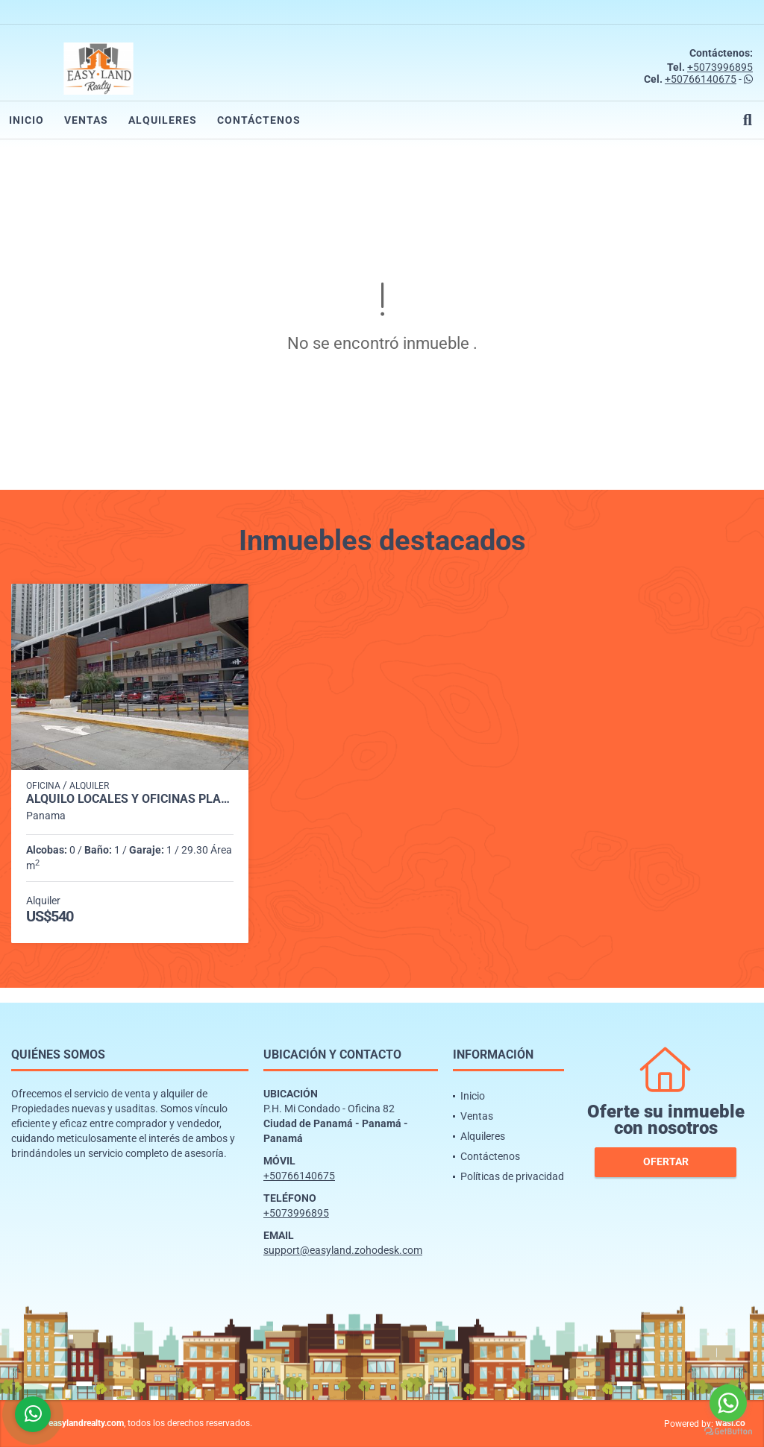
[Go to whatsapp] (728, 1403)
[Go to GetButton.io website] (728, 1432)
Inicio (26, 120)
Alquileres (162, 120)
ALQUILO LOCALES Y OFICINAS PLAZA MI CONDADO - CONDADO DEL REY (130, 799)
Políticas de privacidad (512, 1176)
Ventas (86, 120)
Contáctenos (259, 120)
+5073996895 (720, 67)
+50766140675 (700, 79)
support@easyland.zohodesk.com (342, 1250)
